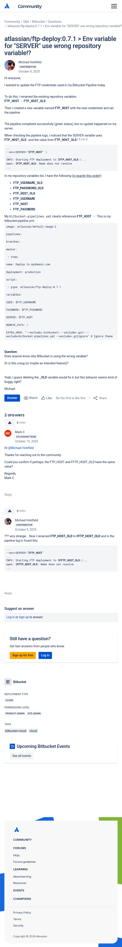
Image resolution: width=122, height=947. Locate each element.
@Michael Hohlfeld (21, 448)
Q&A (26, 21)
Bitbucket (38, 21)
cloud (33, 731)
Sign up (24, 617)
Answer (12, 398)
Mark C (20, 432)
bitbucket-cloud (15, 731)
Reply (8, 494)
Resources (19, 883)
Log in (10, 617)
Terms (17, 919)
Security (18, 925)
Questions (54, 21)
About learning (22, 876)
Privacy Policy (22, 912)
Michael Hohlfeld (30, 62)
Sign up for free (22, 655)
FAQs (16, 855)
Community (30, 6)
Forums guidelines (24, 861)
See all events (21, 756)
